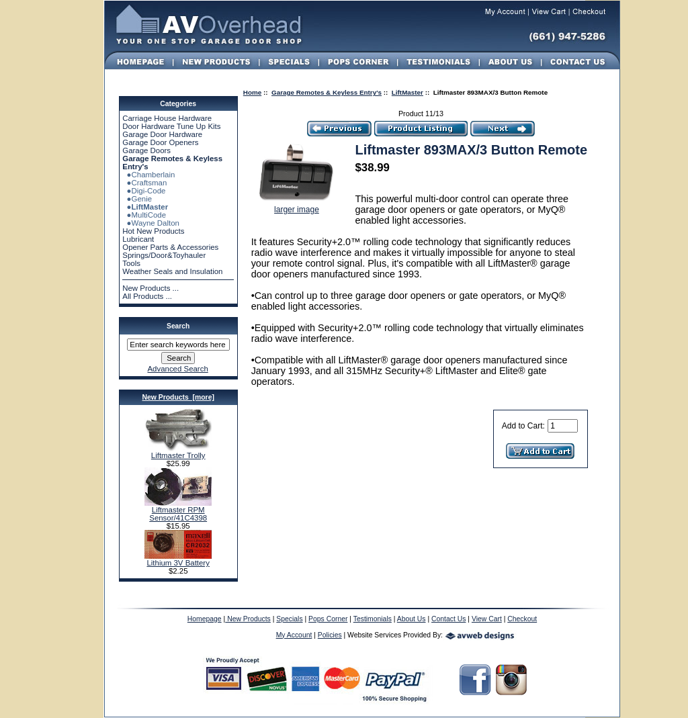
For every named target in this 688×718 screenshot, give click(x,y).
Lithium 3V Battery (178, 559)
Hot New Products (153, 231)
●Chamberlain (148, 175)
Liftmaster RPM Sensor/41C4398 (178, 510)
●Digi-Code (143, 191)
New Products (248, 619)
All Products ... (147, 296)
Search (178, 326)
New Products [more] (178, 397)
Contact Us (448, 619)
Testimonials (372, 619)
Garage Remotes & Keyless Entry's (326, 92)
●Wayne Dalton (150, 223)
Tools (131, 263)
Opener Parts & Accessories (170, 247)
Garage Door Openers (160, 142)
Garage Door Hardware (162, 134)
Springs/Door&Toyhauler (164, 255)
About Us (411, 619)
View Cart (487, 619)
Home (252, 92)
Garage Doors (146, 150)
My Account (294, 635)
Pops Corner (327, 619)
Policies (330, 635)
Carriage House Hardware (167, 118)
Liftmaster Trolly (178, 452)
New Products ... (150, 288)
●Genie (137, 199)
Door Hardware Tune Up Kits (171, 126)
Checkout (522, 619)
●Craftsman (144, 183)
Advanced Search (177, 369)
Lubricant (138, 239)
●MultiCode (144, 215)
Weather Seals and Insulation (172, 271)
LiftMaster (407, 92)
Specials (289, 619)
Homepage (204, 619)
